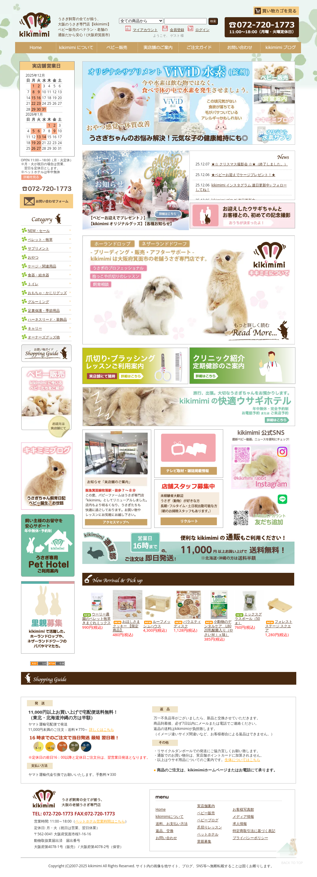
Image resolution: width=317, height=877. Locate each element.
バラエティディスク (187, 623)
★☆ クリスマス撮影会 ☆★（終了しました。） (249, 164)
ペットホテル (207, 834)
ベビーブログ (280, 47)
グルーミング (38, 301)
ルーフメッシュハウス (156, 623)
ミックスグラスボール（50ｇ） (248, 618)
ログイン (202, 29)
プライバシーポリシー (250, 837)
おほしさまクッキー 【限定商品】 (126, 626)
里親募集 (204, 841)
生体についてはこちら (242, 759)
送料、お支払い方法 (172, 823)
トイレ (33, 283)
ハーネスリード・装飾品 (47, 319)
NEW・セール (39, 230)
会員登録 (177, 29)
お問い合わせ (239, 47)
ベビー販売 (117, 47)
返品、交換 (164, 830)
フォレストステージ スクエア (278, 626)
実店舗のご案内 (158, 47)
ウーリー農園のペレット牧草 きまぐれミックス (96, 618)
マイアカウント (145, 29)
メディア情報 (243, 816)
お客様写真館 (243, 809)
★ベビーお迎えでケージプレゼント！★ (243, 174)
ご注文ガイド (198, 47)
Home (35, 47)
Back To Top (289, 851)
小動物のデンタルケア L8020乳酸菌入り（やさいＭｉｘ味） (218, 628)
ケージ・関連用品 (42, 266)
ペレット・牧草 (40, 239)
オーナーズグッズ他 (44, 337)
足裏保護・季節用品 (44, 310)
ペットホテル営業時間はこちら (100, 821)
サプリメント (38, 248)
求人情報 (240, 823)
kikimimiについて (76, 47)
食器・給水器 (38, 275)
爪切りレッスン (209, 827)
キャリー (35, 328)
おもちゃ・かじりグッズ (47, 292)
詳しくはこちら (101, 729)
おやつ (33, 257)
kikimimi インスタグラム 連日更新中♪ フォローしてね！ (241, 187)
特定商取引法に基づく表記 (254, 830)
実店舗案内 (206, 805)
